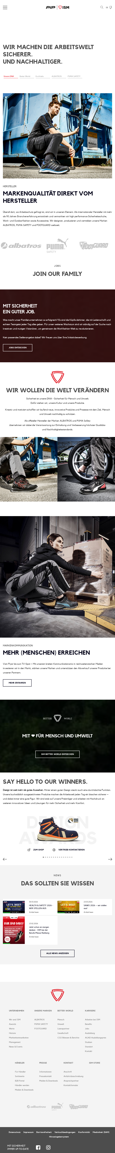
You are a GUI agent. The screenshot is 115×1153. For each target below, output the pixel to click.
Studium (88, 1042)
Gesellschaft (63, 1033)
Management (15, 1042)
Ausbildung (90, 1033)
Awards (12, 1024)
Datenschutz (15, 1132)
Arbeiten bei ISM (92, 1020)
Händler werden (22, 1085)
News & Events (15, 1047)
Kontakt (88, 1051)
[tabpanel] (57, 49)
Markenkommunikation (19, 1038)
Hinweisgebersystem (59, 1137)
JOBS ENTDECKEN (17, 347)
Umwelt (61, 1024)
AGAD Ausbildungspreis (95, 1038)
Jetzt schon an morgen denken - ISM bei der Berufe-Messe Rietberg (39, 930)
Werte (11, 1029)
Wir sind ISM (15, 1020)
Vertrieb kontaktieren (69, 849)
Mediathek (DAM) (101, 1132)
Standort (89, 1047)
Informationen (45, 1072)
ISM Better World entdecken (57, 754)
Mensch (61, 1020)
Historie (12, 1033)
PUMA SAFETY (41, 1024)
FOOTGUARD (40, 1029)
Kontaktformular (71, 1085)
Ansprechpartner (71, 1081)
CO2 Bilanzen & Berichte (68, 1038)
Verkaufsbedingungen (64, 1132)
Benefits (88, 1024)
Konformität (84, 1132)
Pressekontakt (45, 1076)
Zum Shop (36, 849)
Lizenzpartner (63, 1029)
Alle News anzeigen (57, 953)
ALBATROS (39, 1020)
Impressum (28, 1132)
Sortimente (19, 1076)
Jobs (87, 1029)
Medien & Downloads (24, 1090)
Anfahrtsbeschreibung (73, 1076)
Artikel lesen (34, 912)
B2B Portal (19, 1081)
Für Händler (20, 1072)
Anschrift (68, 1072)
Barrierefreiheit (44, 1132)
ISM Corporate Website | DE (57, 7)
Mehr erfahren (17, 683)
